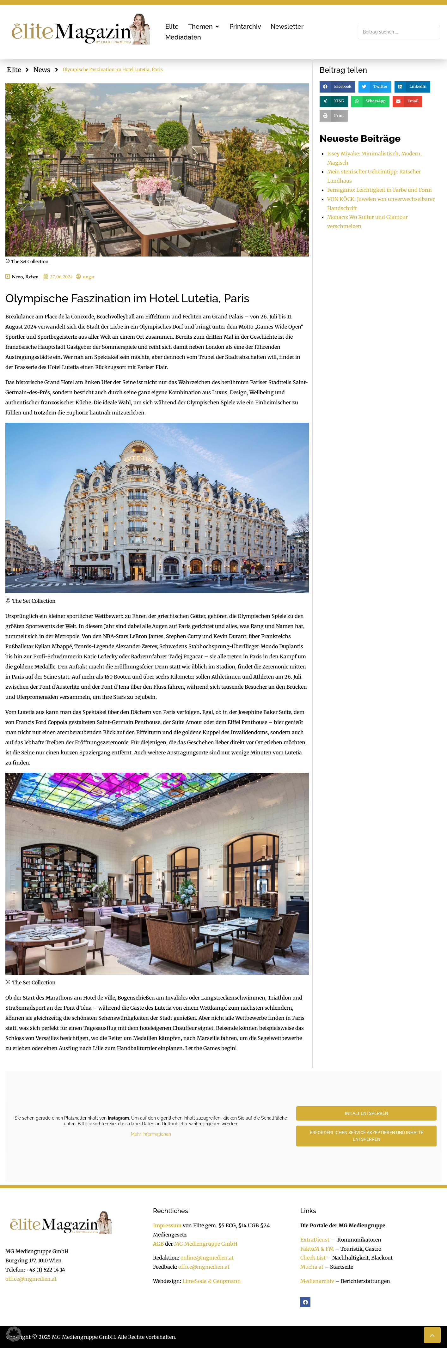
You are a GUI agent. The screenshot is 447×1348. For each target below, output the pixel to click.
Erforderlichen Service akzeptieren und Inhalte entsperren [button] (366, 1136)
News (42, 70)
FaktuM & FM (317, 1249)
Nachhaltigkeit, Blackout (359, 1257)
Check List (313, 1257)
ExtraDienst (314, 1239)
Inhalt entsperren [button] (366, 1113)
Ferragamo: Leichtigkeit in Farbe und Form (379, 190)
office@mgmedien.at (31, 1279)
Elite (14, 70)
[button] (204, 26)
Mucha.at (311, 1267)
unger (89, 276)
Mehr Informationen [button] (151, 1134)
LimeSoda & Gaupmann (211, 1281)
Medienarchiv (317, 1281)
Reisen (32, 276)
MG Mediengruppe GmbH (205, 1244)
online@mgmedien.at (207, 1257)
